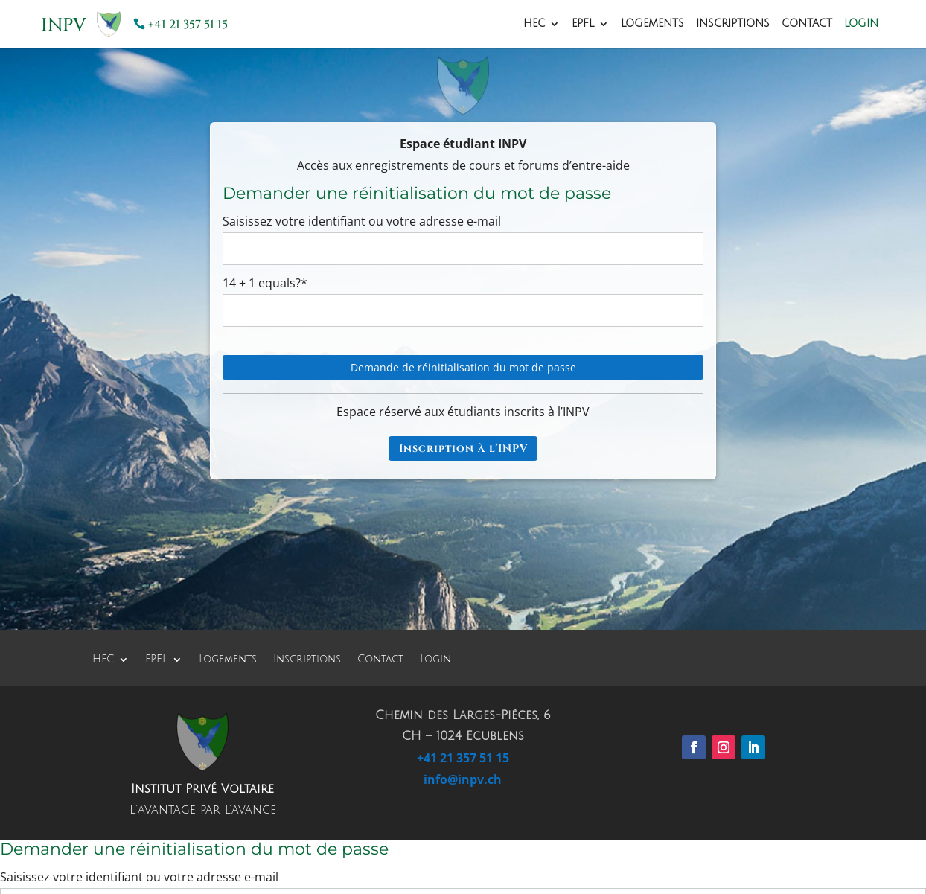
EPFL (583, 24)
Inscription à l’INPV (463, 448)
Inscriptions (733, 24)
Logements (652, 24)
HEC (534, 24)
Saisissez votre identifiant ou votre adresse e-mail (362, 221)
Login (861, 24)
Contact (807, 24)
